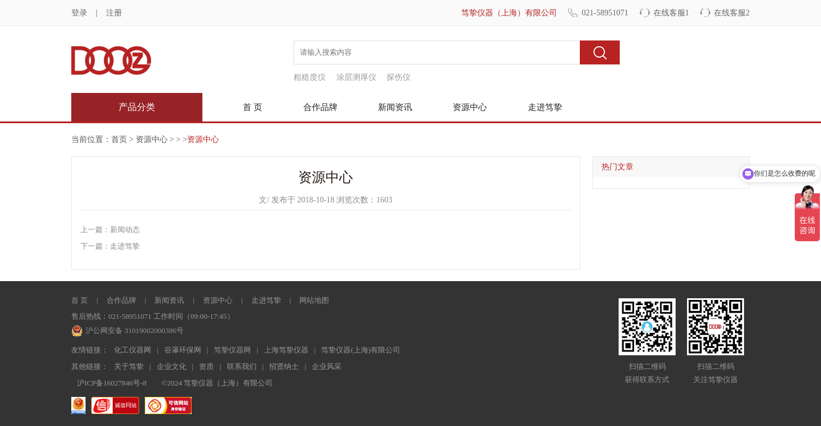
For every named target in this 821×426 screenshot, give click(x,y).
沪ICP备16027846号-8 (112, 383)
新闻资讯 (395, 107)
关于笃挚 (129, 366)
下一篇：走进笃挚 (110, 246)
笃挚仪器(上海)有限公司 (360, 350)
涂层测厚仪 (356, 77)
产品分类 (137, 107)
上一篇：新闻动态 (110, 229)
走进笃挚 (545, 107)
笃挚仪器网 (232, 350)
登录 (79, 13)
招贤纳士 (284, 366)
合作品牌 (320, 107)
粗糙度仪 (310, 77)
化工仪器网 (132, 350)
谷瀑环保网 (182, 350)
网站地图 (314, 300)
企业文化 (171, 366)
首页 (119, 139)
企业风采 (327, 366)
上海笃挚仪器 (286, 350)
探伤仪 (398, 77)
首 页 (252, 107)
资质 (206, 366)
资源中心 (470, 107)
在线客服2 (732, 13)
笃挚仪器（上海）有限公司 (509, 13)
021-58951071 (605, 13)
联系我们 (242, 366)
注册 (114, 13)
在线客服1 (671, 13)
